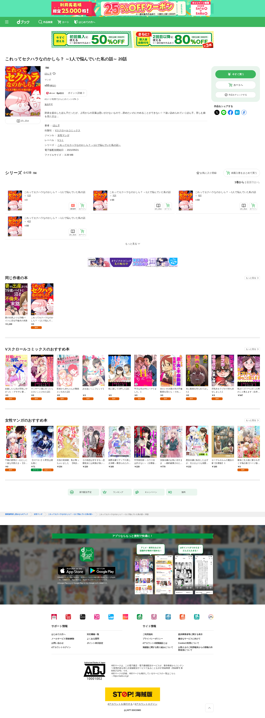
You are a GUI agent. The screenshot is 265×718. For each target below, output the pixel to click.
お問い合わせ (57, 643)
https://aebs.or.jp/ (121, 676)
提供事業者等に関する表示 (190, 634)
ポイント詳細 (75, 93)
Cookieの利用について (188, 643)
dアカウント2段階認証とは (155, 643)
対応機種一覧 (93, 634)
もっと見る (251, 278)
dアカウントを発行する (120, 704)
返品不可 (49, 104)
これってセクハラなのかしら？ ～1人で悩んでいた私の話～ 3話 (225, 194)
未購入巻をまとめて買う (244, 173)
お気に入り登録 (208, 173)
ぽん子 (48, 73)
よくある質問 (93, 639)
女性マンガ (63, 135)
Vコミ (60, 140)
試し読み (25, 121)
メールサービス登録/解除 (62, 639)
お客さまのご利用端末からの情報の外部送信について (195, 648)
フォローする (54, 73)
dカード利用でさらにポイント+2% (60, 99)
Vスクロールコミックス (67, 130)
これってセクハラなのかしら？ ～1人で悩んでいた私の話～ (89, 145)
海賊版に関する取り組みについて (158, 647)
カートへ (238, 85)
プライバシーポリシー (153, 639)
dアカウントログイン (61, 647)
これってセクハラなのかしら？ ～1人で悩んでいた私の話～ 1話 (54, 194)
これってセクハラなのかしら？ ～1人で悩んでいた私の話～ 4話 (54, 220)
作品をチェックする (238, 95)
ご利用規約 (148, 634)
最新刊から (253, 182)
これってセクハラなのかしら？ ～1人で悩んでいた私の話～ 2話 (140, 194)
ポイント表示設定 (95, 643)
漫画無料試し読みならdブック (16, 514)
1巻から (239, 182)
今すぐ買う (238, 74)
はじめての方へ (58, 634)
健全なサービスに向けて (189, 639)
